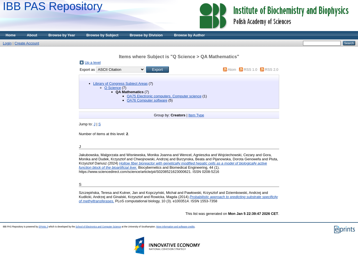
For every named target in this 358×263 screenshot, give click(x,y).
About (32, 35)
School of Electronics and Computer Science (98, 227)
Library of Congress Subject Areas (120, 83)
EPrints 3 (43, 227)
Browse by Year (62, 35)
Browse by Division (146, 35)
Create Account (27, 43)
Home (11, 35)
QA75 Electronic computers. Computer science (164, 96)
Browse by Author (189, 35)
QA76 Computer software (147, 100)
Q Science (112, 88)
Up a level (93, 62)
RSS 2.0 (271, 69)
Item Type (196, 115)
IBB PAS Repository (52, 6)
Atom (232, 69)
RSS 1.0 (250, 69)
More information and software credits (175, 227)
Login (7, 43)
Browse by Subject (102, 35)
